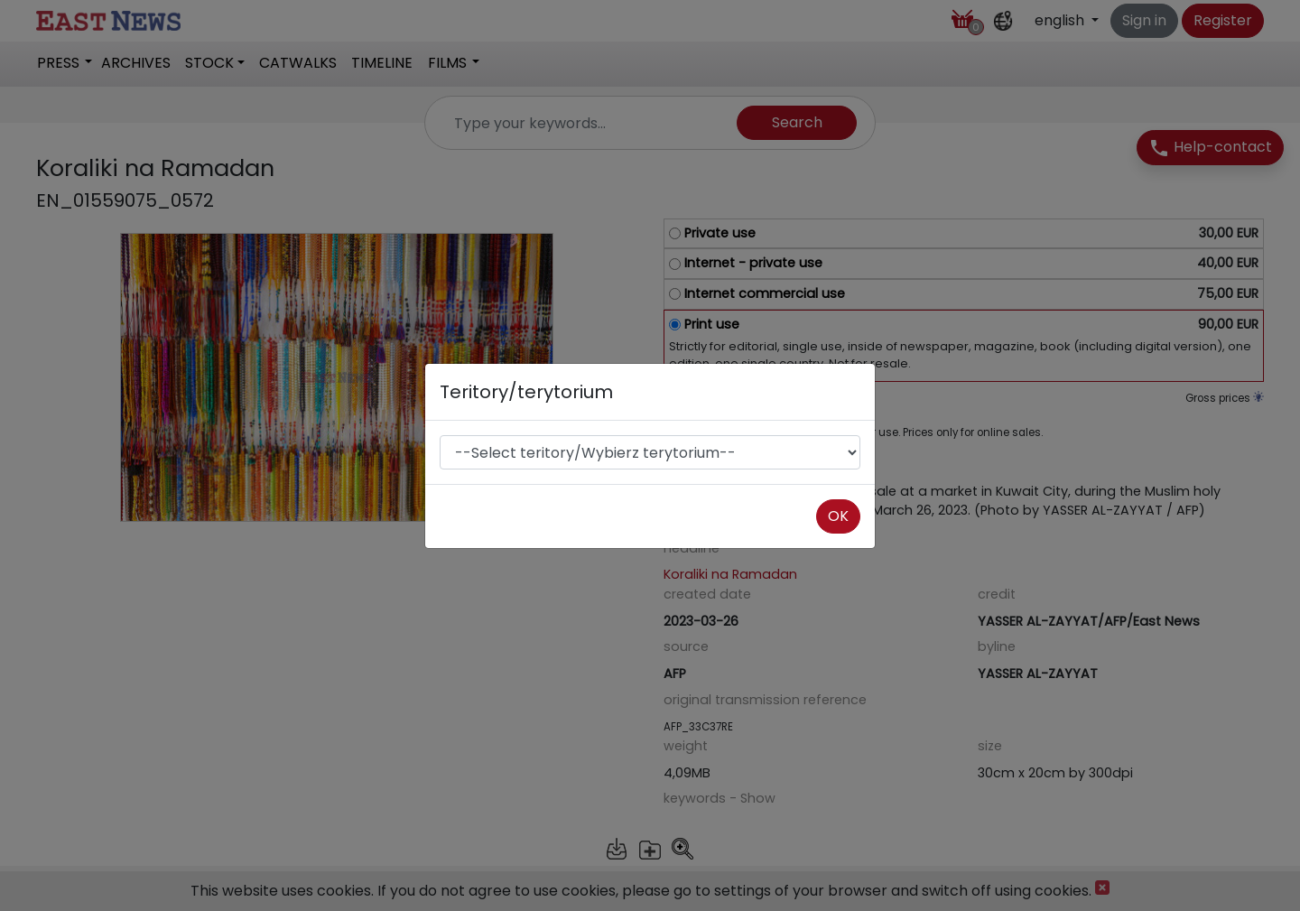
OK (838, 516)
